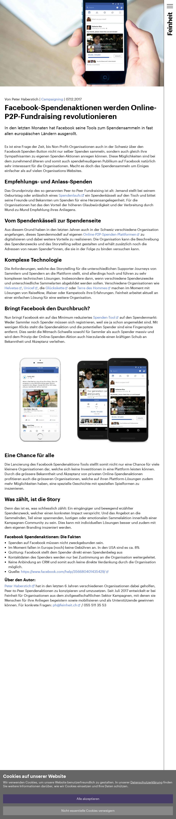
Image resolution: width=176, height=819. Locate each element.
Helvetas (11, 288)
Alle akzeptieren (88, 798)
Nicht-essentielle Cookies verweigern (88, 810)
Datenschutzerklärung (146, 782)
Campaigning (52, 99)
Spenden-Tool (104, 317)
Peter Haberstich (18, 586)
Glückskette (55, 288)
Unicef (29, 288)
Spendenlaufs (70, 195)
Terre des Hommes (92, 288)
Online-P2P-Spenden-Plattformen (109, 234)
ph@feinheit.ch (65, 605)
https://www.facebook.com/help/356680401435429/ (63, 571)
